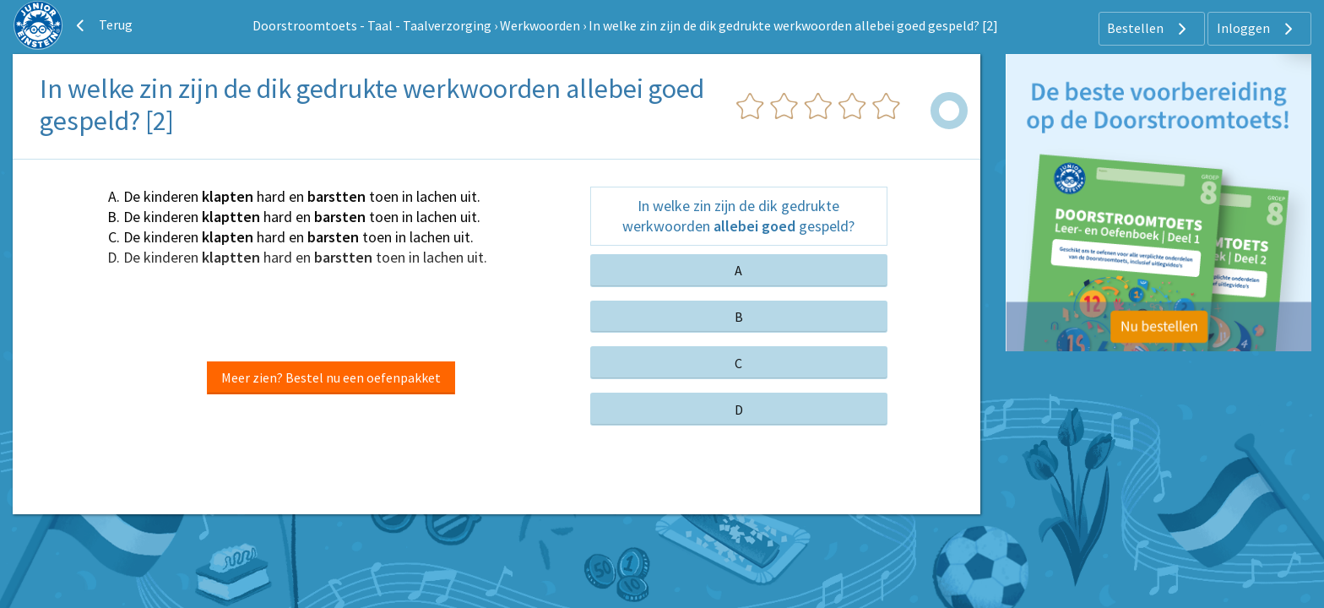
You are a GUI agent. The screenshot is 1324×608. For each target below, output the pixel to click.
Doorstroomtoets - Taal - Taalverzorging (371, 25)
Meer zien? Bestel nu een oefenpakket (331, 377)
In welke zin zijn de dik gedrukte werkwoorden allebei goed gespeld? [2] (793, 25)
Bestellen (1149, 28)
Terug (102, 25)
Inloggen (1257, 28)
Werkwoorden (540, 25)
